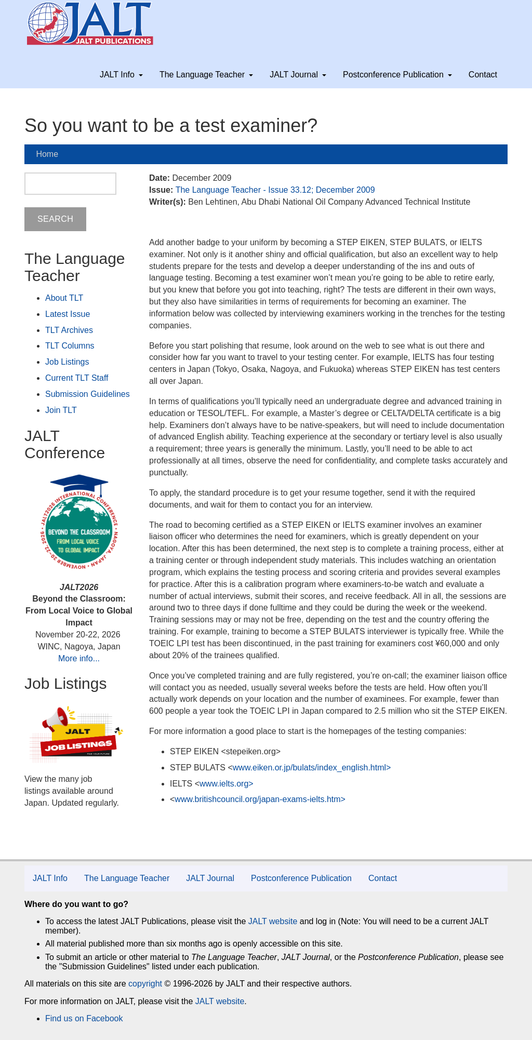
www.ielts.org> (227, 783)
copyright (145, 983)
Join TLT (61, 410)
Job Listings (67, 361)
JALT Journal (298, 74)
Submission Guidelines (87, 394)
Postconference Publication (397, 74)
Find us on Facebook (84, 1018)
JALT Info (121, 74)
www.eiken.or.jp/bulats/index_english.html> (312, 767)
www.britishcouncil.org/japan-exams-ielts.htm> (260, 799)
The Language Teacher (206, 74)
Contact (483, 74)
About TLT (64, 298)
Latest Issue (67, 314)
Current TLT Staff (77, 378)
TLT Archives (69, 330)
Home (47, 154)
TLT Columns (70, 345)
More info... (79, 658)
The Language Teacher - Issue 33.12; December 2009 (275, 189)
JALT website (273, 921)
